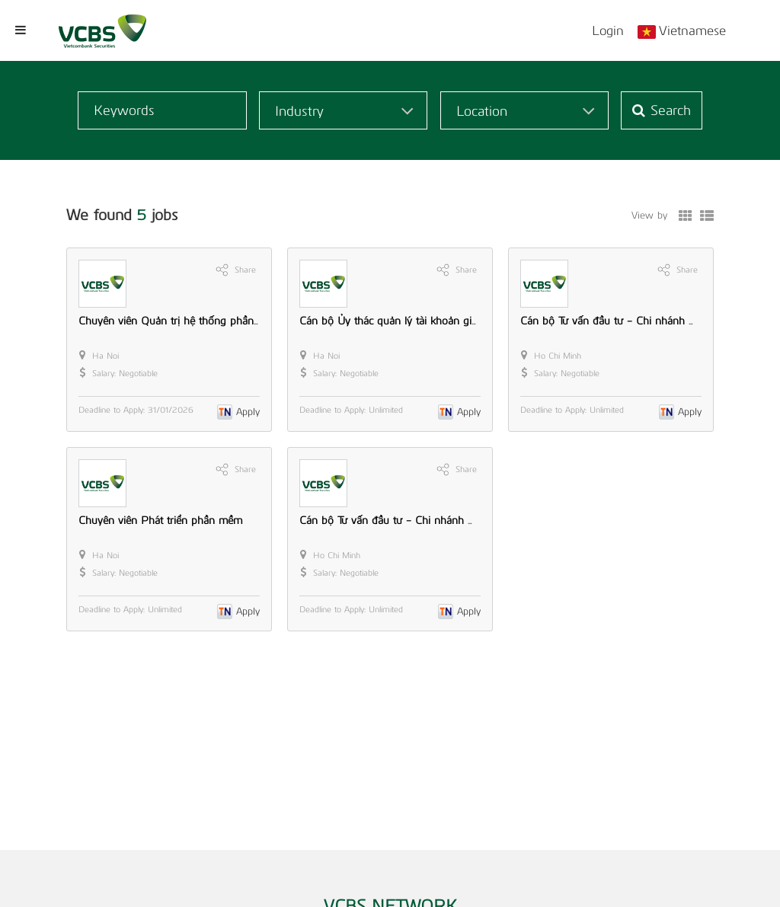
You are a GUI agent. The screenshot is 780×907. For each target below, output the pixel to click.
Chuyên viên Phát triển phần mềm (160, 520)
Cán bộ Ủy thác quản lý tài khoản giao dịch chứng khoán (435, 321)
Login (608, 30)
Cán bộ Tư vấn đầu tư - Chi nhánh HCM (396, 520)
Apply (248, 411)
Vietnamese (692, 30)
